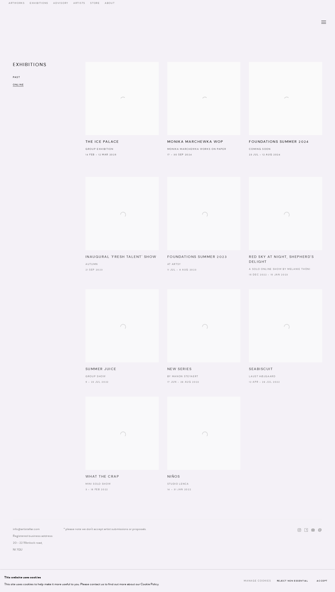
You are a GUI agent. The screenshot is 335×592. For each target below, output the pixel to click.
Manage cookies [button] (257, 580)
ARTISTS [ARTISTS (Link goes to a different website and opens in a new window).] (79, 3)
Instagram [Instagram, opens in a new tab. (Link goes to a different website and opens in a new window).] (299, 530)
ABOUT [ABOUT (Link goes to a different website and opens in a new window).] (110, 3)
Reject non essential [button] (292, 581)
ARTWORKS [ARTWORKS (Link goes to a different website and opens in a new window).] (17, 3)
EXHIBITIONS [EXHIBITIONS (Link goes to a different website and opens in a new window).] (39, 3)
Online (18, 84)
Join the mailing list (313, 530)
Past (16, 77)
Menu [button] (323, 22)
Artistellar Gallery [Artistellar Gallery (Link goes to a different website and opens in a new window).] (167, 22)
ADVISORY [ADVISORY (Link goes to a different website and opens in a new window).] (60, 3)
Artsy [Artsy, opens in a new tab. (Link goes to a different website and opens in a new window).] (306, 530)
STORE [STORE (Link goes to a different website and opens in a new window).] (95, 3)
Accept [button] (322, 581)
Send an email (319, 530)
